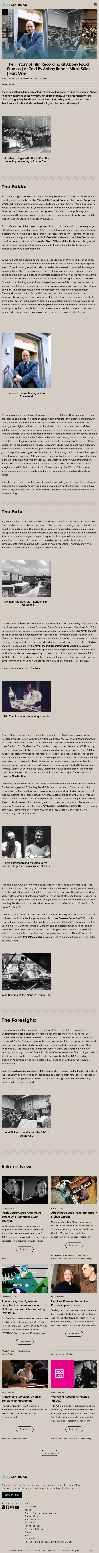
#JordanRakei (69, 1255)
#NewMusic (74, 1258)
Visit (28, 1510)
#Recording (86, 1258)
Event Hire (31, 1516)
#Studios (69, 1354)
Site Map (30, 1539)
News (27, 1504)
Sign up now (12, 1495)
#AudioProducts (8, 1351)
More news (50, 1453)
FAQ (27, 1536)
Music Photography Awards (40, 1513)
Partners (30, 1523)
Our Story (31, 1507)
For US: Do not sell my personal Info (48, 1542)
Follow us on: (10, 1504)
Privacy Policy (34, 1529)
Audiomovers (32, 1520)
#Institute (6, 1438)
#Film (4, 1258)
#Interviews (56, 1255)
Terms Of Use (33, 1526)
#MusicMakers (83, 1255)
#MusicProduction (59, 1258)
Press (28, 1532)
